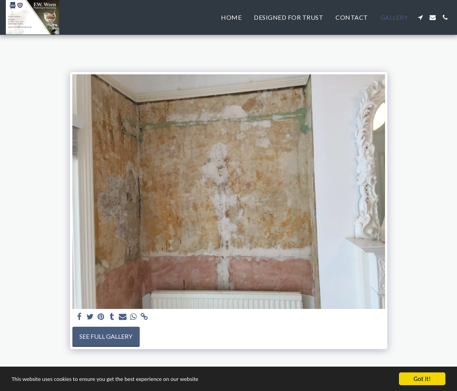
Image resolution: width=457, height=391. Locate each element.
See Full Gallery (105, 336)
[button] (420, 17)
